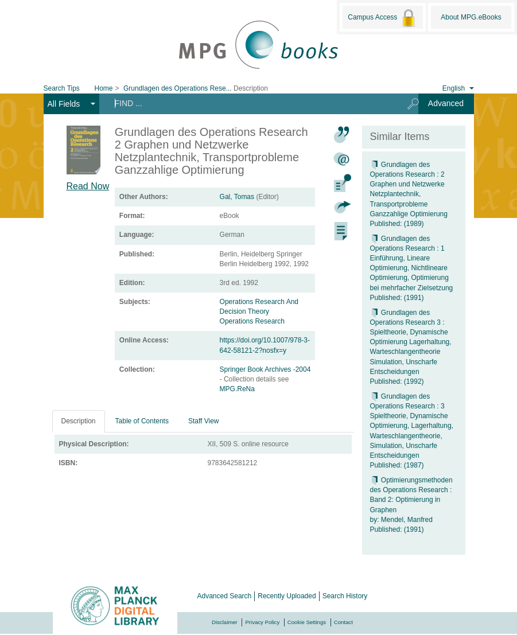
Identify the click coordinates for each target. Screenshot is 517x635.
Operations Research (252, 321)
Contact (343, 622)
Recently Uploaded (287, 596)
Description (78, 421)
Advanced (446, 103)
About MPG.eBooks (471, 17)
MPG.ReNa (237, 389)
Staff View (203, 421)
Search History (345, 596)
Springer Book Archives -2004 (265, 369)
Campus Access (382, 18)
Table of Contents (142, 421)
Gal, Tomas (237, 197)
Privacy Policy (262, 622)
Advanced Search (224, 596)
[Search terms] (249, 103)
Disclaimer (225, 622)
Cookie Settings (306, 622)
